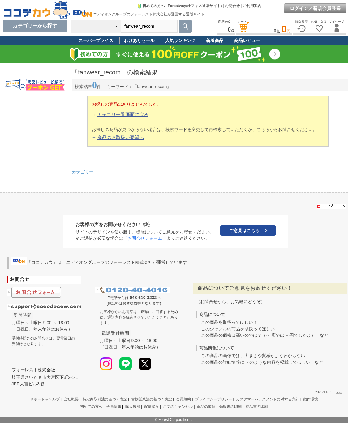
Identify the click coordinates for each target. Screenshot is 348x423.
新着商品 (214, 40)
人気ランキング (180, 40)
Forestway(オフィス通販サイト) (195, 6)
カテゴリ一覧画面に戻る (122, 114)
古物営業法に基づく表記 (151, 399)
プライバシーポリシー (213, 399)
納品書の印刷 (257, 406)
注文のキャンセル (178, 406)
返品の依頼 (206, 406)
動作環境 (310, 399)
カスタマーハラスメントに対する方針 (267, 399)
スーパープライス (96, 40)
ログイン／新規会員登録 (315, 8)
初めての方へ (151, 6)
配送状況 (151, 406)
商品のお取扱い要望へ (120, 137)
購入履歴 (132, 406)
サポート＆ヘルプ (45, 399)
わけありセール (139, 40)
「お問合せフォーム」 (144, 238)
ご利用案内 (252, 6)
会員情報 (113, 406)
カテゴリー (82, 172)
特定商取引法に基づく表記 (105, 399)
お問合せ (232, 6)
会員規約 (183, 399)
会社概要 (71, 399)
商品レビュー (247, 40)
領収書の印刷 (230, 406)
